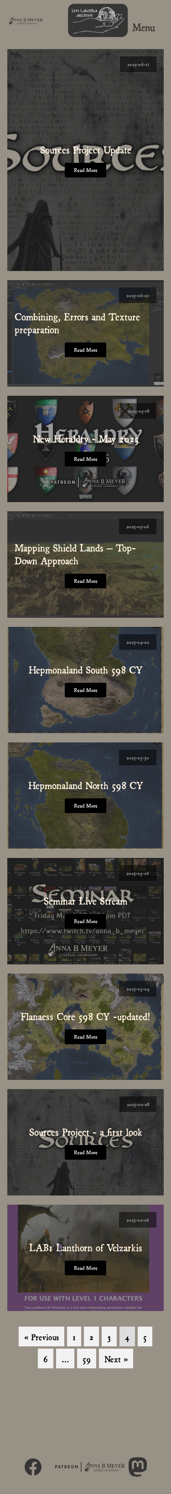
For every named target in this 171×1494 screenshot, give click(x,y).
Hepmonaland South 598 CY (86, 669)
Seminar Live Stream (85, 900)
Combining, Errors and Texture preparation (77, 322)
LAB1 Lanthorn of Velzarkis (85, 1246)
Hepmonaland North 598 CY (85, 784)
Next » (116, 1358)
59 (87, 1358)
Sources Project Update (85, 149)
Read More (86, 170)
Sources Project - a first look (85, 1131)
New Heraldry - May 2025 (86, 438)
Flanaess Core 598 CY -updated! (85, 1015)
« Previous (41, 1336)
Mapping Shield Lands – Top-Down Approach (75, 553)
